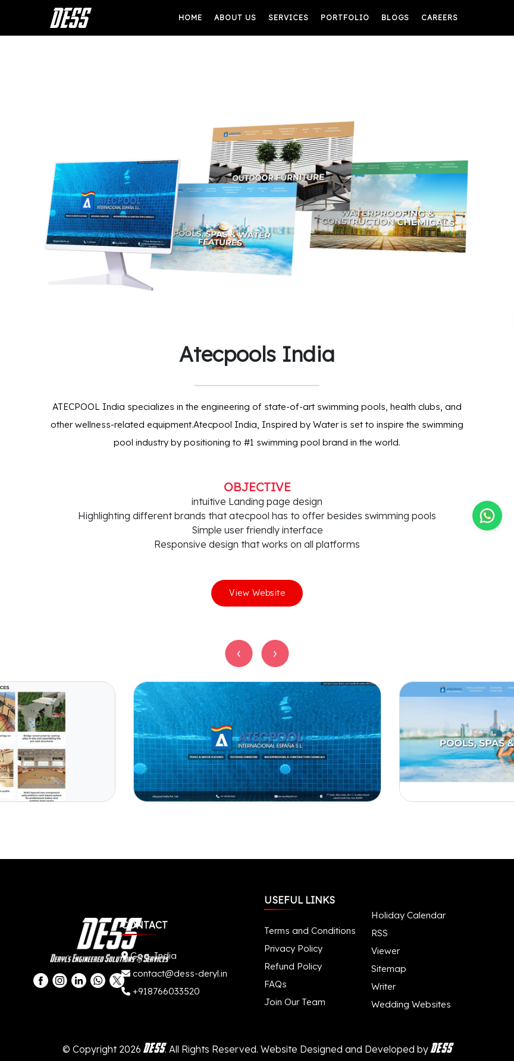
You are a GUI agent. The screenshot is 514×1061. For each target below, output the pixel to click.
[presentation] (239, 653)
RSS (379, 933)
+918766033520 (160, 991)
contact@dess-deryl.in (174, 973)
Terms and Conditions (310, 930)
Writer (383, 986)
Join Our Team (294, 1002)
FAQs (275, 984)
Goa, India (149, 955)
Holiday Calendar (408, 915)
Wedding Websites (411, 1004)
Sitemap (388, 968)
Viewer (385, 950)
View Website (257, 593)
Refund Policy (293, 966)
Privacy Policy (293, 948)
